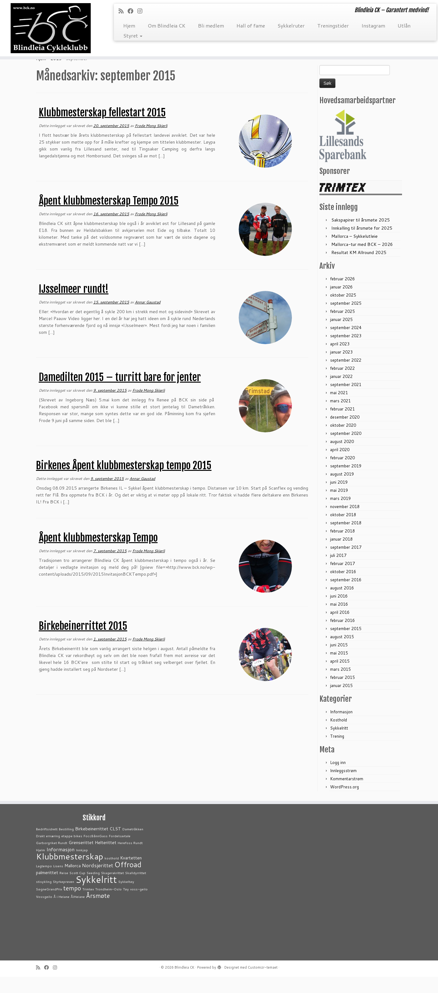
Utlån (404, 25)
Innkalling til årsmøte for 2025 (361, 244)
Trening (337, 752)
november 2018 (344, 523)
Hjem (129, 25)
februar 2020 (342, 474)
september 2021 (345, 401)
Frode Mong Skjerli (151, 142)
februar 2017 (342, 580)
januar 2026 (341, 303)
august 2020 (342, 458)
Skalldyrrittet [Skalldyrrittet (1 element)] (135, 889)
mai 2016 (339, 620)
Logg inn (338, 779)
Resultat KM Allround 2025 (358, 269)
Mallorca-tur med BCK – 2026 (362, 260)
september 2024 (345, 344)
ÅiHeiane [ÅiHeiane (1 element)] (78, 912)
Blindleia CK (184, 983)
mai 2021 (339, 409)
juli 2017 (338, 571)
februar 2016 (342, 636)
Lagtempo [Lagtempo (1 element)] (44, 882)
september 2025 (345, 319)
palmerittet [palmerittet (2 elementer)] (47, 889)
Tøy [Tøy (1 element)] (126, 905)
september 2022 (345, 376)
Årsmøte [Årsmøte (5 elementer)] (98, 912)
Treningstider (333, 25)
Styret (132, 35)
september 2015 (345, 645)
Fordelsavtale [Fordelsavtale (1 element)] (119, 852)
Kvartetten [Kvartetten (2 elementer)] (131, 874)
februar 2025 (342, 327)
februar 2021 (342, 425)
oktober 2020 (343, 441)
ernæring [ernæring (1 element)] (53, 852)
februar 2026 (342, 295)
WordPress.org (344, 803)
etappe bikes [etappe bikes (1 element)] (71, 852)
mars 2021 (340, 417)
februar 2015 (342, 693)
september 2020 (345, 449)
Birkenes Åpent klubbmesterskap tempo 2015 (123, 482)
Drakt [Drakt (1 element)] (40, 852)
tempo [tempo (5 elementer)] (72, 904)
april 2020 (339, 466)
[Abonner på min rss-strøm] (123, 11)
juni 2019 (339, 498)
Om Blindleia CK (167, 25)
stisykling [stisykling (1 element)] (44, 897)
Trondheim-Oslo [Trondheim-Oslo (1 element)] (108, 905)
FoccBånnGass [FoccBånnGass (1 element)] (96, 852)
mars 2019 (340, 514)
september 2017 (345, 563)
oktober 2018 (343, 531)
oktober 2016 (343, 588)
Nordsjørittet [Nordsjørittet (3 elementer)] (97, 881)
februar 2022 (342, 384)
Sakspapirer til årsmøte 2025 (360, 236)
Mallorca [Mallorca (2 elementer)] (72, 882)
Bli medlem (211, 25)
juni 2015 (339, 661)
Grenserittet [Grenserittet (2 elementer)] (81, 859)
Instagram (373, 25)
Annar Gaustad (147, 318)
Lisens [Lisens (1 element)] (58, 882)
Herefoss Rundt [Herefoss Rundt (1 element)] (130, 859)
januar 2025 (341, 336)
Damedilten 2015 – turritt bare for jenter (120, 393)
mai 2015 (339, 669)
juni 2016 (339, 612)
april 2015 (339, 677)
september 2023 (345, 352)
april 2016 (339, 628)
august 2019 (342, 490)
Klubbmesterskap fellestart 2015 (102, 129)
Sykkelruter (291, 25)
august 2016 (342, 604)
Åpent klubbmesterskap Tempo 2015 (109, 217)
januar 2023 (341, 368)
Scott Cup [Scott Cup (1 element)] (77, 889)
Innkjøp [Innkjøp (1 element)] (82, 866)
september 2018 (345, 539)
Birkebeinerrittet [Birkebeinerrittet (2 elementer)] (91, 845)
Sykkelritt (339, 744)
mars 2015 (340, 685)
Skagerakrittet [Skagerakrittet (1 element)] (112, 889)
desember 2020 (344, 433)
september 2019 (345, 482)
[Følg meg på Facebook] (132, 11)
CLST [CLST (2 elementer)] (115, 845)
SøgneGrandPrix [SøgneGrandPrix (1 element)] (49, 905)
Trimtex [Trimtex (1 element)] (88, 905)
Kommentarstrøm (346, 795)
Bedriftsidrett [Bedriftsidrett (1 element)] (47, 845)
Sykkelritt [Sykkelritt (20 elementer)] (96, 895)
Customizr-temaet (263, 983)
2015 (56, 75)
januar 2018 (341, 555)
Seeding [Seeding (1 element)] (93, 889)
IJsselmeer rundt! (74, 305)
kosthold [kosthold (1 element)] (111, 874)
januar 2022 (341, 392)
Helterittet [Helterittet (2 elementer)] (105, 859)
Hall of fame (251, 25)
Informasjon (341, 728)
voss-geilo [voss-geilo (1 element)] (139, 905)
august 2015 (342, 653)
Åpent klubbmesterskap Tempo (98, 554)
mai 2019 (339, 506)
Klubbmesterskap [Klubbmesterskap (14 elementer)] (69, 872)
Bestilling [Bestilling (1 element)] (66, 845)
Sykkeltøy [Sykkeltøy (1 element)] (126, 897)
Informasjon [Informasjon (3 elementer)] (60, 865)
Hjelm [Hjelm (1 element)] (40, 866)
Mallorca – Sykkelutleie (354, 252)
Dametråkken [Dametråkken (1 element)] (132, 845)
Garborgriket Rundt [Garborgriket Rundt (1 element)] (51, 859)
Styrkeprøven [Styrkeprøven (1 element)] (63, 897)
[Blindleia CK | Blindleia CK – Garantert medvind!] (50, 30)
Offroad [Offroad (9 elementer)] (128, 880)
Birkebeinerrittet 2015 (83, 642)
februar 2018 (342, 547)
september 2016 (345, 596)
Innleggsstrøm (343, 787)
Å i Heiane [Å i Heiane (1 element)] (61, 912)
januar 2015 (341, 702)
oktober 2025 (343, 311)
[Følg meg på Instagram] (141, 11)
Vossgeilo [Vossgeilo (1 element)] (44, 912)
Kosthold (338, 736)
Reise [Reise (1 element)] (63, 889)
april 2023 (339, 360)
